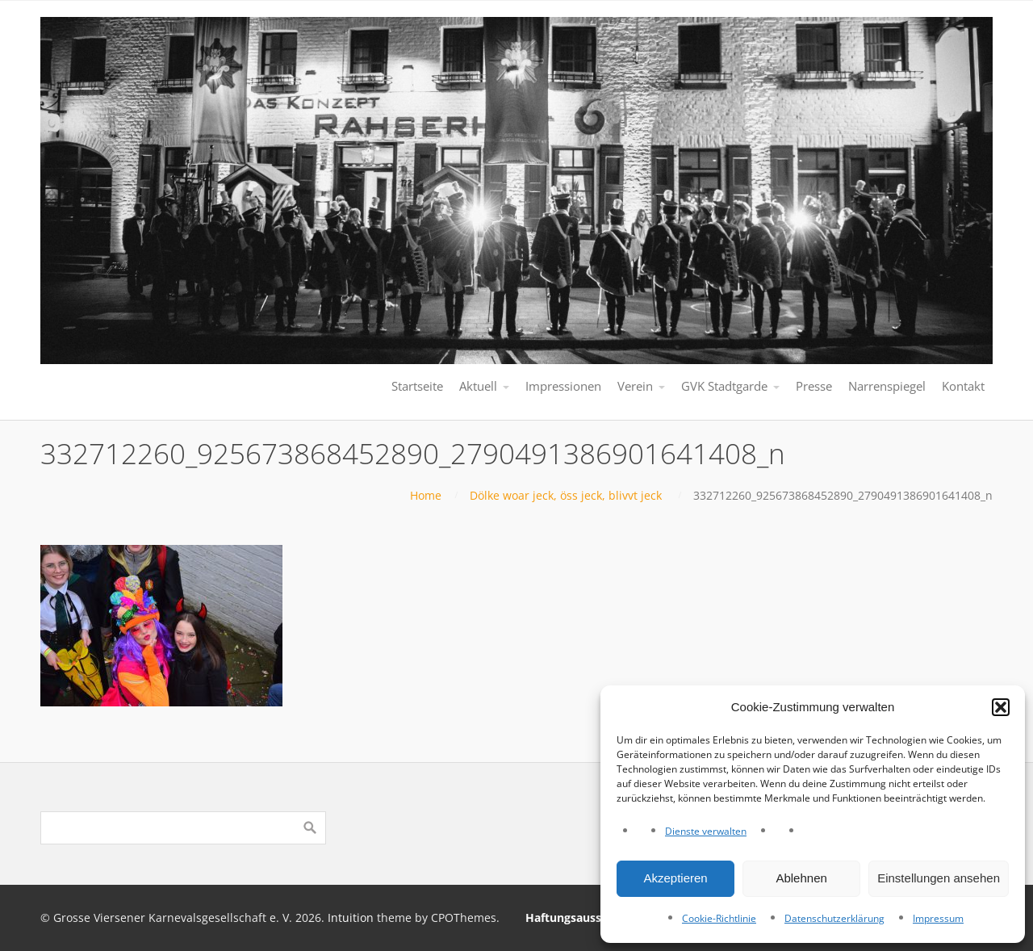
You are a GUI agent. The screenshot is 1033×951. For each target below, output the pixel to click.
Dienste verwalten (706, 831)
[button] (1001, 707)
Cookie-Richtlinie (719, 918)
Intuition (351, 917)
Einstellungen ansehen (938, 878)
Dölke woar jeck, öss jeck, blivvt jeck (566, 495)
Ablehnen (801, 878)
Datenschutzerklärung (834, 918)
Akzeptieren (675, 878)
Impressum (938, 918)
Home (425, 495)
